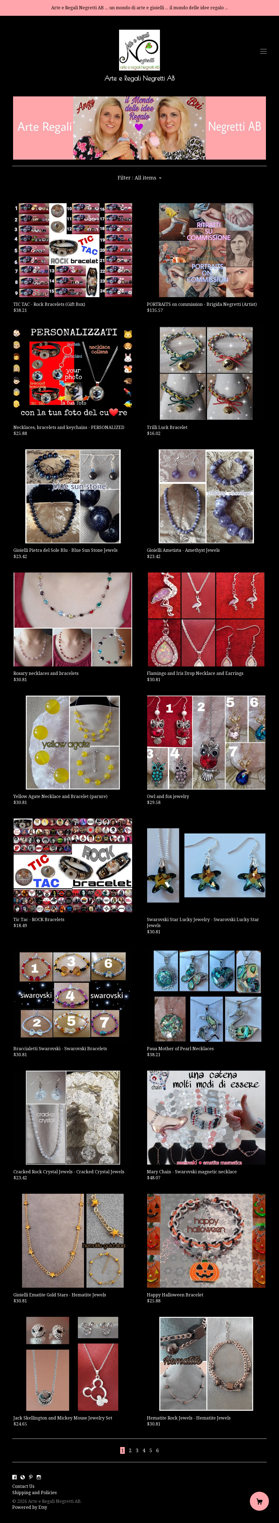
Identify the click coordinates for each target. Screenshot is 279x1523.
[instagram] (39, 1477)
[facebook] (14, 1477)
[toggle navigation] (263, 51)
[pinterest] (31, 1477)
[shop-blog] (22, 1477)
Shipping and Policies (34, 1492)
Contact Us (23, 1486)
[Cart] (259, 1501)
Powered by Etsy (29, 1507)
